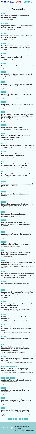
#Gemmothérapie (4, 23)
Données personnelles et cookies (22, 426)
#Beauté (3, 324)
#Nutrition (3, 43)
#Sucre (3, 161)
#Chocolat (3, 281)
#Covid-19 (3, 13)
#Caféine (14, 366)
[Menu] (2, 2)
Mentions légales (18, 428)
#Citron (3, 211)
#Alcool (3, 133)
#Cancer (3, 407)
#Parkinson (4, 314)
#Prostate (3, 201)
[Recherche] (34, 2)
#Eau (2, 344)
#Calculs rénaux (4, 366)
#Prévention (4, 33)
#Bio (2, 171)
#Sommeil (3, 231)
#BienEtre (3, 143)
